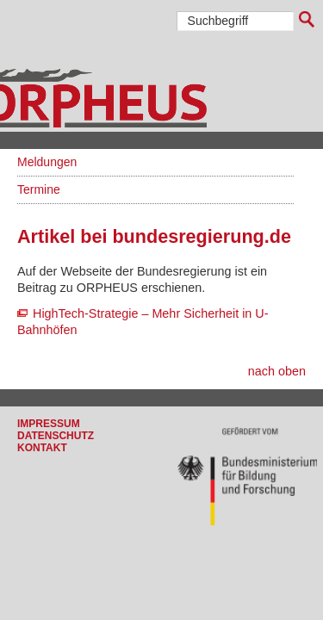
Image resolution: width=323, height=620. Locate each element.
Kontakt (42, 448)
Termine (38, 189)
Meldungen (47, 162)
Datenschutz (55, 436)
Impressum (48, 424)
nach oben (277, 371)
